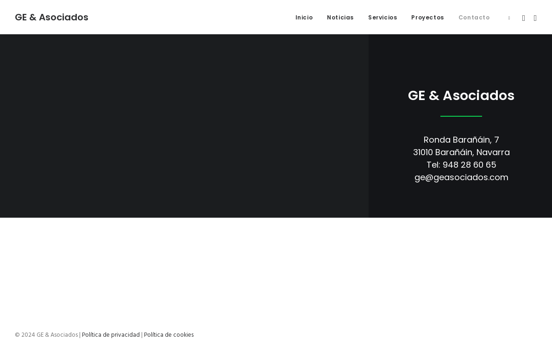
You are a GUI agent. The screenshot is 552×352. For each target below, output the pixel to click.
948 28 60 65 (469, 164)
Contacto (474, 17)
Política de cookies (169, 335)
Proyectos (427, 17)
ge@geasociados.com (461, 177)
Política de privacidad (111, 335)
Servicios (382, 17)
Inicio (304, 17)
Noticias (340, 17)
